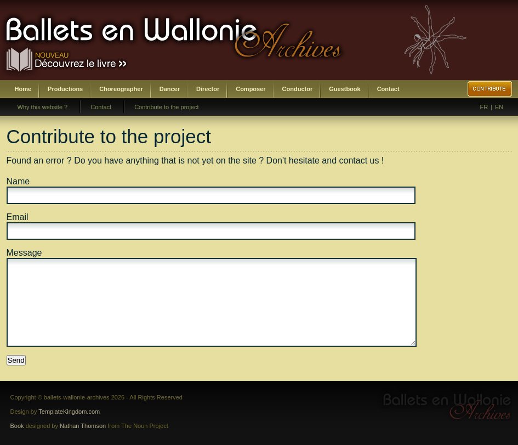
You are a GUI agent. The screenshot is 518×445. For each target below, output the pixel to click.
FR (484, 107)
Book (17, 426)
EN (499, 107)
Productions (65, 89)
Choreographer (121, 89)
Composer (250, 89)
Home (23, 89)
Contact (388, 89)
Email (18, 217)
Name (18, 181)
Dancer (170, 89)
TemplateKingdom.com (69, 411)
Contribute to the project (166, 107)
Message (24, 252)
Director (207, 89)
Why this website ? (43, 107)
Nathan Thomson (83, 426)
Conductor (297, 89)
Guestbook (344, 89)
